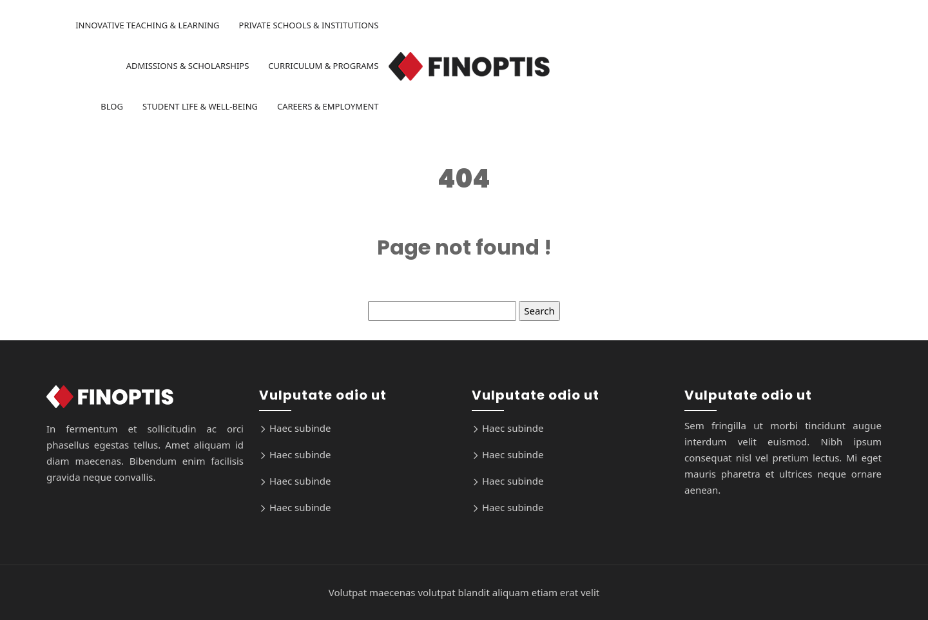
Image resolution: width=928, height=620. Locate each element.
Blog (112, 106)
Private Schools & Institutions (309, 25)
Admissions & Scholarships (187, 66)
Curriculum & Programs (323, 66)
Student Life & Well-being (200, 106)
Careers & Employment (328, 106)
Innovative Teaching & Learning (147, 25)
